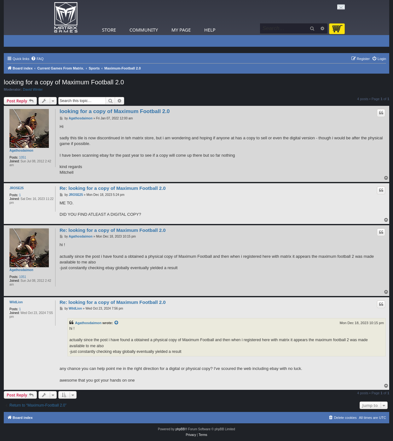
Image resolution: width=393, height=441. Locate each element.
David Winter (33, 89)
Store (109, 30)
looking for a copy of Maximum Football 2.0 (64, 82)
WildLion (16, 302)
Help (210, 30)
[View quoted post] (116, 323)
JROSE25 (16, 188)
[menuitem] (37, 59)
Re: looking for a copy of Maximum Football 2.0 (113, 188)
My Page (181, 30)
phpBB (180, 429)
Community (144, 30)
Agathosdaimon (21, 150)
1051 (22, 157)
